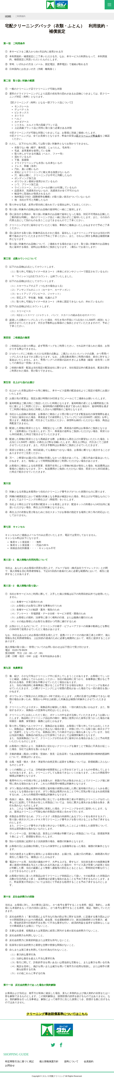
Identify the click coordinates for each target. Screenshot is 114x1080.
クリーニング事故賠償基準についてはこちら (57, 1014)
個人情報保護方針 (48, 1061)
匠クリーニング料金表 (88, 135)
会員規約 (88, 1061)
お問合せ (10, 1065)
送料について (71, 1061)
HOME (8, 16)
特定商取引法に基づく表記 (19, 1061)
